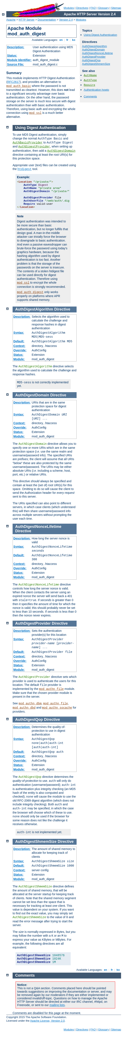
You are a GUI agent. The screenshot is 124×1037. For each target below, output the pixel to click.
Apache (11, 19)
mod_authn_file (51, 689)
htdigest (24, 169)
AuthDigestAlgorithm (94, 46)
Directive (62, 309)
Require (89, 85)
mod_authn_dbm (30, 703)
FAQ (93, 7)
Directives (82, 7)
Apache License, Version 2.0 (47, 1020)
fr (67, 39)
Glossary (103, 7)
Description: (15, 47)
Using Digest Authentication (100, 34)
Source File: (15, 64)
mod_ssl (35, 113)
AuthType (90, 80)
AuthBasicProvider (28, 142)
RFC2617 (13, 82)
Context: (19, 346)
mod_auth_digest (30, 292)
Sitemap (116, 7)
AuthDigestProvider (94, 56)
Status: (12, 55)
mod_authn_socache (57, 707)
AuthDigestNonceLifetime (97, 53)
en (61, 39)
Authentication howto (96, 89)
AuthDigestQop (91, 60)
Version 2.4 (66, 19)
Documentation (47, 19)
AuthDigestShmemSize (96, 63)
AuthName (90, 75)
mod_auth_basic (18, 86)
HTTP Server (27, 19)
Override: (19, 350)
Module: (19, 359)
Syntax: (18, 332)
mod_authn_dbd (24, 707)
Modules (69, 7)
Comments (90, 96)
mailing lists (57, 1005)
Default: (18, 341)
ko (73, 39)
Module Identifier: (19, 60)
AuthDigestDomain (93, 49)
